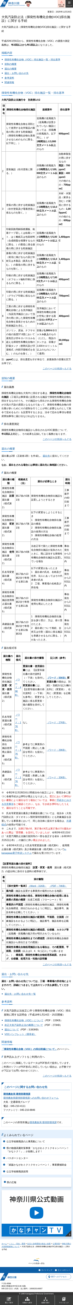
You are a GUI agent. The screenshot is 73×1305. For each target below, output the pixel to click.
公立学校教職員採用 (17, 1171)
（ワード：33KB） (57, 777)
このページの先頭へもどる (57, 368)
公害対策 (56, 1244)
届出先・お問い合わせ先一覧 (20, 994)
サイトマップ (46, 1270)
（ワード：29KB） (57, 750)
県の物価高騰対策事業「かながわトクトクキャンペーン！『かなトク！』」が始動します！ (37, 1150)
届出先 (46, 456)
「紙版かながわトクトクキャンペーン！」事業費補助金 (36, 1164)
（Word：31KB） (37, 886)
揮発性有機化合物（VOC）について (24, 1020)
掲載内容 (7, 52)
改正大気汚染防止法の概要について (24, 1025)
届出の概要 (11, 68)
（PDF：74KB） (58, 886)
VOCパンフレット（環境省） (20, 1034)
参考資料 (9, 78)
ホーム (4, 1244)
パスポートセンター (17, 1158)
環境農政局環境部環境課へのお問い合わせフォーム (31, 1098)
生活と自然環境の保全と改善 (39, 1244)
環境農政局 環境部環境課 (16, 1094)
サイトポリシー (64, 1270)
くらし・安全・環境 (17, 1244)
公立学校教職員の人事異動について (25, 1141)
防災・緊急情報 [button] (61, 5)
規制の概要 (11, 64)
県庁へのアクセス (59, 1277)
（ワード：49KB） (18, 687)
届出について (12, 1029)
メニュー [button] (69, 5)
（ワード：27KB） (57, 722)
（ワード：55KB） (57, 677)
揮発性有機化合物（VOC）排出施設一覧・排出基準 (32, 59)
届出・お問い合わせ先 (17, 73)
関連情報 (9, 82)
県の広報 (11, 1182)
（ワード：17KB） (18, 722)
